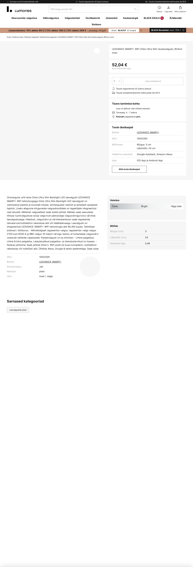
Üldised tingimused (138, 476)
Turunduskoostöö (77, 476)
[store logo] (19, 9)
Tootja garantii (15, 500)
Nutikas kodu (17, 37)
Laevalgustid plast (17, 318)
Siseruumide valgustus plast (70, 318)
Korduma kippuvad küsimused (23, 471)
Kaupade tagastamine (18, 490)
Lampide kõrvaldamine (145, 547)
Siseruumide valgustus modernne (105, 318)
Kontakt (11, 476)
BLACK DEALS (154, 18)
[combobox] (94, 9)
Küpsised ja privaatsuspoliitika (144, 471)
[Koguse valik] (116, 81)
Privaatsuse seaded (46, 547)
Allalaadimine (69, 195)
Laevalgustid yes (42, 318)
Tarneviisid (12, 485)
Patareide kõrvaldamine (124, 547)
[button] (97, 51)
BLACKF (124, 30)
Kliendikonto (13, 495)
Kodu (9, 37)
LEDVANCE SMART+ (148, 132)
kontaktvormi (135, 440)
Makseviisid (13, 481)
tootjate (113, 446)
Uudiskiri (72, 471)
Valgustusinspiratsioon (80, 481)
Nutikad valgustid (31, 37)
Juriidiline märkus (137, 481)
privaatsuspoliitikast (105, 443)
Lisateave (45, 195)
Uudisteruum (74, 485)
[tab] (20, 195)
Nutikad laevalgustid (48, 37)
